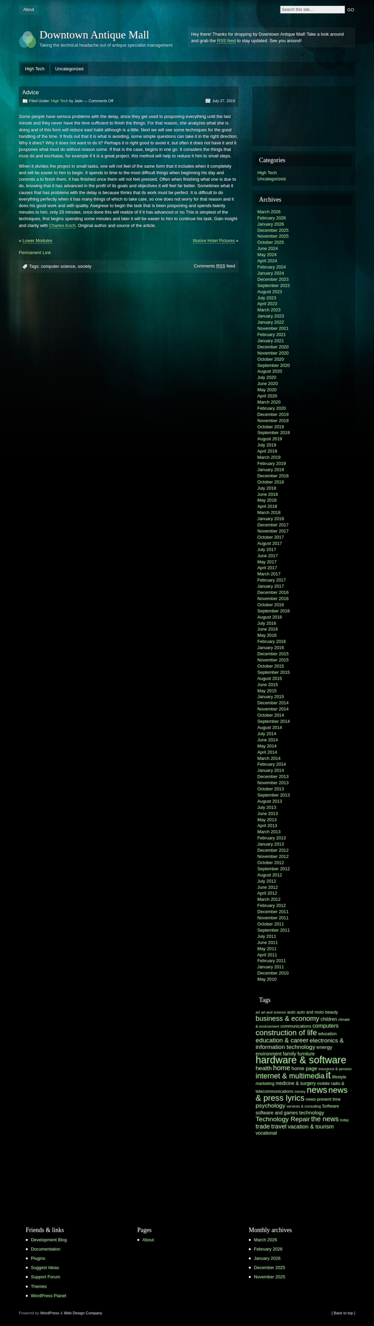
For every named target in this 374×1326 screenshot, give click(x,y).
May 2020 (267, 389)
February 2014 (271, 764)
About (28, 9)
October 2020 (270, 359)
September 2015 (273, 672)
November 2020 (273, 353)
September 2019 (273, 432)
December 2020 (273, 346)
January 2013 (270, 844)
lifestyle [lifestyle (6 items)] (339, 1077)
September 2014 (273, 721)
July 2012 (266, 881)
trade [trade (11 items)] (263, 1126)
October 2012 (270, 862)
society (85, 266)
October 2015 (270, 666)
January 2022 (270, 322)
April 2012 (267, 893)
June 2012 (267, 887)
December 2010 (273, 973)
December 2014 (273, 702)
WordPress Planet (48, 1295)
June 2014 (267, 739)
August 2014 (269, 727)
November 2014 (273, 709)
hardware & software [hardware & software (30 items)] (301, 1059)
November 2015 (273, 659)
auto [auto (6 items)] (291, 1012)
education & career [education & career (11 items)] (282, 1040)
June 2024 (267, 248)
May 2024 (267, 254)
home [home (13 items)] (281, 1068)
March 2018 (269, 512)
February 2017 (271, 580)
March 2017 (269, 573)
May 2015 (267, 690)
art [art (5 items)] (258, 1012)
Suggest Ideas (45, 1267)
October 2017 (270, 537)
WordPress (49, 1313)
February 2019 (271, 463)
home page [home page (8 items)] (304, 1068)
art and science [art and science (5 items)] (273, 1012)
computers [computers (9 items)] (326, 1026)
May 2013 (267, 819)
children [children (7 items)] (328, 1019)
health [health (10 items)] (264, 1068)
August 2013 (269, 801)
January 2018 (270, 518)
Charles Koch (62, 225)
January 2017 (270, 586)
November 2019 (273, 420)
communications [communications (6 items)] (295, 1026)
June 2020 (267, 383)
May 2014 (267, 746)
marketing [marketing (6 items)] (265, 1083)
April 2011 (267, 954)
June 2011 (267, 942)
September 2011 (273, 930)
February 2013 (271, 837)
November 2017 (273, 531)
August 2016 (269, 617)
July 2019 (266, 444)
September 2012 (273, 868)
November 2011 (273, 917)
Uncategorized (69, 68)
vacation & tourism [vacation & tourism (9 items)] (311, 1126)
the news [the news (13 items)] (325, 1119)
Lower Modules (37, 240)
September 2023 (273, 285)
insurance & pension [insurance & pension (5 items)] (335, 1069)
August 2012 (269, 874)
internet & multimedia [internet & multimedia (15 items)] (290, 1076)
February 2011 (271, 960)
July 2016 (266, 623)
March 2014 (269, 758)
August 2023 (269, 291)
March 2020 (269, 402)
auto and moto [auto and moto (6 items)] (310, 1012)
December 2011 (273, 911)
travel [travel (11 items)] (279, 1126)
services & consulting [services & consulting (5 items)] (304, 1106)
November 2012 (273, 856)
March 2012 (269, 899)
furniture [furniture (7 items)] (306, 1053)
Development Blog (49, 1239)
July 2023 (266, 297)
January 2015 (270, 696)
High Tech (35, 68)
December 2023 (273, 279)
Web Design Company (83, 1313)
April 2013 (267, 825)
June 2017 (267, 555)
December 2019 (273, 414)
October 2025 (270, 242)
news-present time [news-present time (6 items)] (323, 1099)
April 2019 (267, 451)
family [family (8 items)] (289, 1053)
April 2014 (267, 752)
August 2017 (269, 543)
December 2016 (273, 592)
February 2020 (271, 408)
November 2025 (273, 236)
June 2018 (267, 494)
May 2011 (267, 948)
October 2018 (270, 482)
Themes (39, 1286)
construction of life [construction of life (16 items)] (286, 1032)
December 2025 (273, 230)
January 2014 (270, 770)
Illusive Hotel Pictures (214, 240)
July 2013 (266, 807)
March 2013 (269, 831)
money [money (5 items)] (299, 1091)
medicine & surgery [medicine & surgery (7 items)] (296, 1083)
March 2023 (269, 309)
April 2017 (267, 567)
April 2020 (267, 395)
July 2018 (266, 488)
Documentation (45, 1249)
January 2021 (270, 340)
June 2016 (267, 629)
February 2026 (271, 217)
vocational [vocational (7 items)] (266, 1133)
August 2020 (269, 371)
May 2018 (267, 500)
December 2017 (273, 524)
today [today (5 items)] (344, 1120)
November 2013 (273, 782)
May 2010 (267, 979)
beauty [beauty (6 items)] (331, 1012)
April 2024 (267, 260)
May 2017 (267, 561)
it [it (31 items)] (328, 1074)
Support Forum (45, 1276)
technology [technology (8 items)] (311, 1112)
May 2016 (267, 635)
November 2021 (273, 328)
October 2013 (270, 788)
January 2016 (270, 647)
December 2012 (273, 850)
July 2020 (266, 377)
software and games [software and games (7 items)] (277, 1112)
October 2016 (270, 604)
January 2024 (270, 273)
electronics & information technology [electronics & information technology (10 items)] (299, 1043)
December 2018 (273, 475)
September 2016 (273, 610)
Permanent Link (35, 252)
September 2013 (273, 795)
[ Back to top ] (343, 1313)
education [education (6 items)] (327, 1033)
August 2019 (269, 438)
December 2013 (273, 776)
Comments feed (214, 265)
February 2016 (271, 641)
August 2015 (269, 678)
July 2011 (266, 936)
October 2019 (270, 426)
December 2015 (273, 653)
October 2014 (270, 715)
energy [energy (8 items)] (324, 1047)
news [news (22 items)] (317, 1090)
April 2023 (267, 303)
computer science (58, 266)
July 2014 (266, 733)
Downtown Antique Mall (94, 34)
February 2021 (271, 334)
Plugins (38, 1258)
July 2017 (266, 549)
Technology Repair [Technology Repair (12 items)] (283, 1119)
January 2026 (270, 224)
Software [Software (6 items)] (330, 1106)
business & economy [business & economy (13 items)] (287, 1018)
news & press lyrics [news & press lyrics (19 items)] (302, 1093)
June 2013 (267, 813)
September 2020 (273, 365)
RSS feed (226, 40)
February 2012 (271, 905)
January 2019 (270, 469)
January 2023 (270, 316)
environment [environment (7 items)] (269, 1053)
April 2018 (267, 506)
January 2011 (270, 966)
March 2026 (269, 211)
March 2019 (269, 457)
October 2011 (270, 924)
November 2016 (273, 598)
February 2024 (271, 267)
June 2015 (267, 684)
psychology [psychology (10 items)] (270, 1105)
